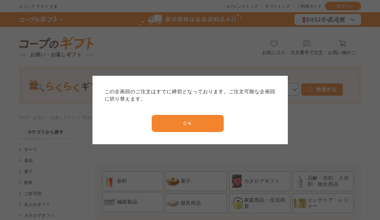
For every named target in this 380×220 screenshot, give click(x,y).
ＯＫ (188, 123)
